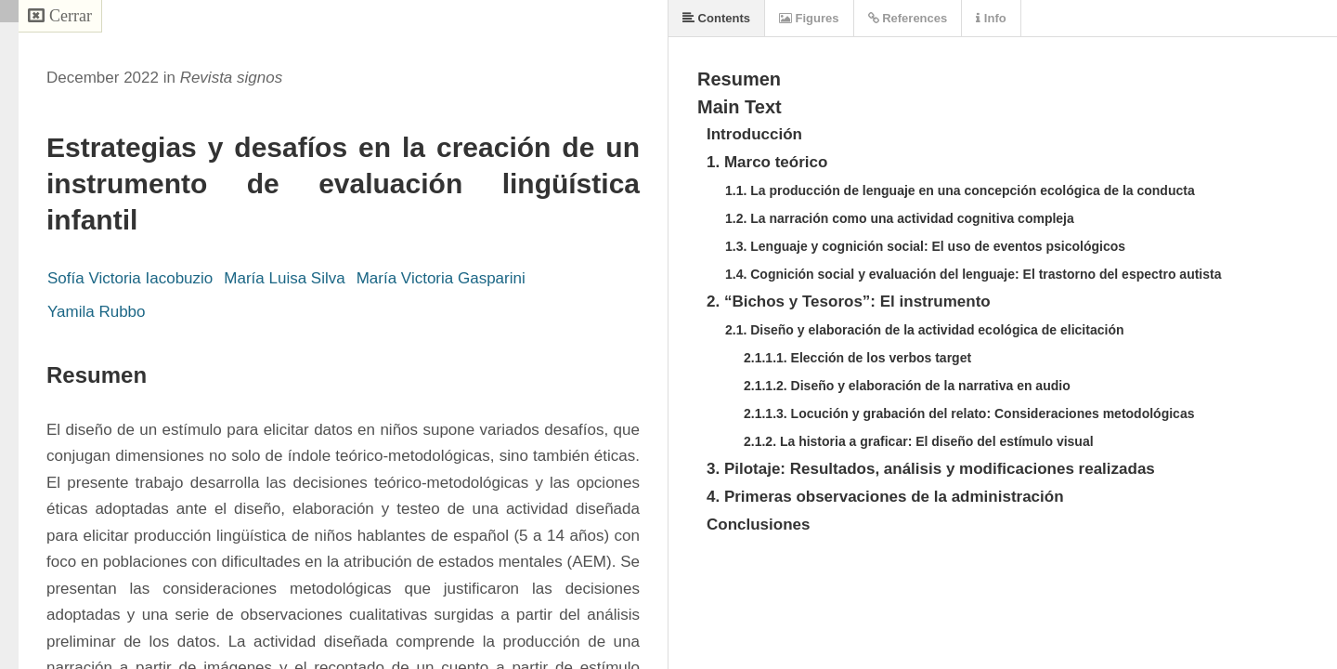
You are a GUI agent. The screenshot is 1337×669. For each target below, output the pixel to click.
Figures (809, 18)
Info (991, 18)
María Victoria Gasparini (441, 278)
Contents (716, 18)
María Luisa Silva (284, 278)
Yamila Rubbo (96, 312)
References (908, 18)
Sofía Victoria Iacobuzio (130, 278)
